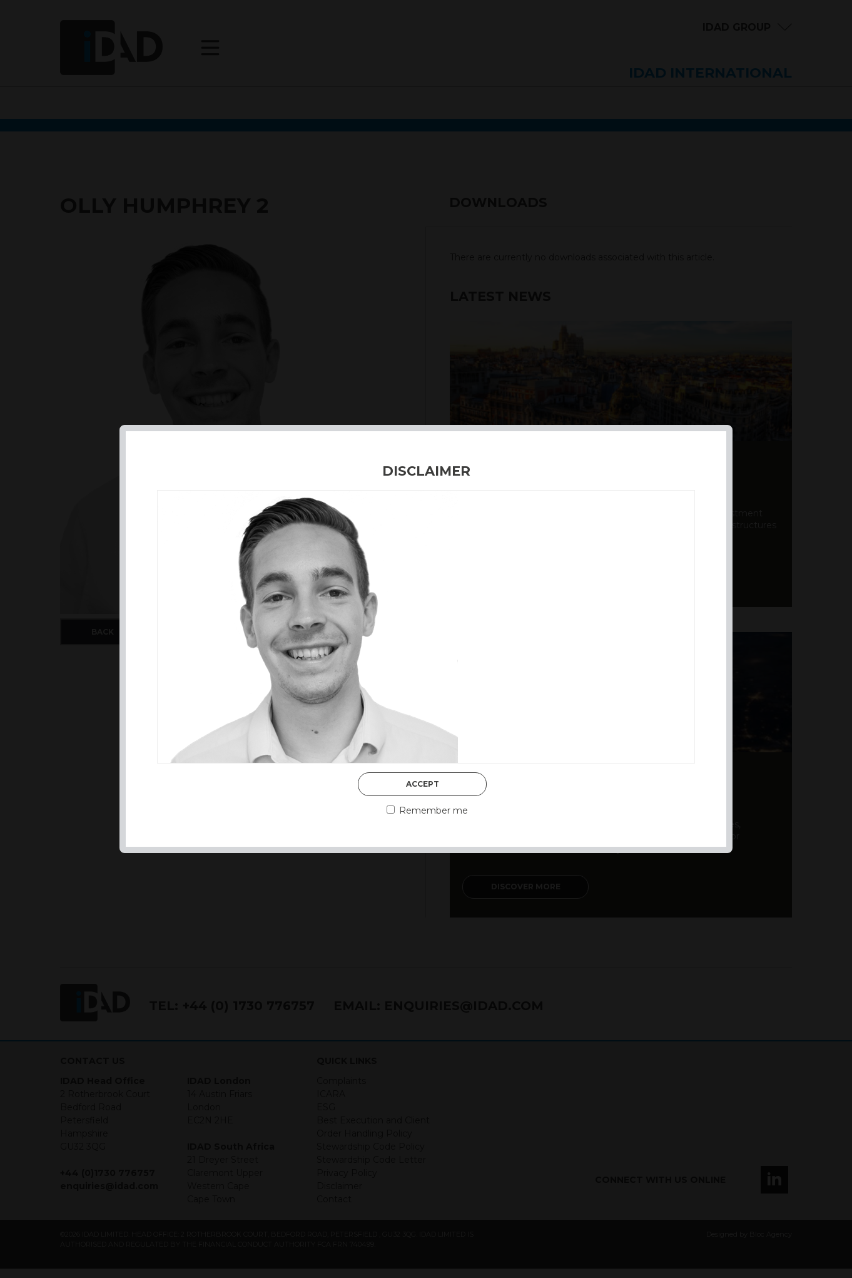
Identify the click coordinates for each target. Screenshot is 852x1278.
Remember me (427, 810)
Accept (422, 784)
